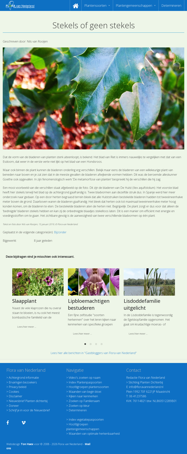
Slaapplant (24, 322)
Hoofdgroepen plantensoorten (89, 387)
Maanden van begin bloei (85, 392)
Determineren (171, 5)
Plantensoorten (95, 5)
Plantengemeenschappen (134, 5)
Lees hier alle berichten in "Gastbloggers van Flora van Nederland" (94, 353)
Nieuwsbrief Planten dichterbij (28, 401)
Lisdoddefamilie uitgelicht (142, 326)
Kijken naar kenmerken (83, 396)
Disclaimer (15, 396)
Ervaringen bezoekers (23, 382)
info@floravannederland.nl (146, 387)
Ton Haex (27, 444)
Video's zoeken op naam (84, 378)
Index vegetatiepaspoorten (86, 420)
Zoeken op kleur (79, 406)
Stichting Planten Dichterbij (146, 382)
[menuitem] (75, 5)
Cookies (14, 392)
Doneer (14, 406)
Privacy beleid (17, 387)
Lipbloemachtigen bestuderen (89, 326)
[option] (38, 321)
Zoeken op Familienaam (84, 401)
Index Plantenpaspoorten (85, 382)
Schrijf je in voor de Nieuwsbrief (29, 410)
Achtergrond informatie (24, 378)
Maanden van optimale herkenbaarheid (94, 434)
